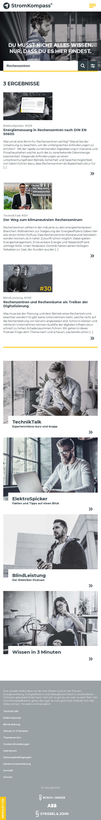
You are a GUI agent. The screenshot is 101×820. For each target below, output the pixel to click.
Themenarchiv (12, 737)
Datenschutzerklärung (17, 763)
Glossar (7, 777)
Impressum (10, 750)
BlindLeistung (11, 724)
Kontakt (8, 770)
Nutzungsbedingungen (17, 757)
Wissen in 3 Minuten (15, 731)
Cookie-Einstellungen (16, 744)
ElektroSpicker (12, 717)
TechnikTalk (10, 711)
